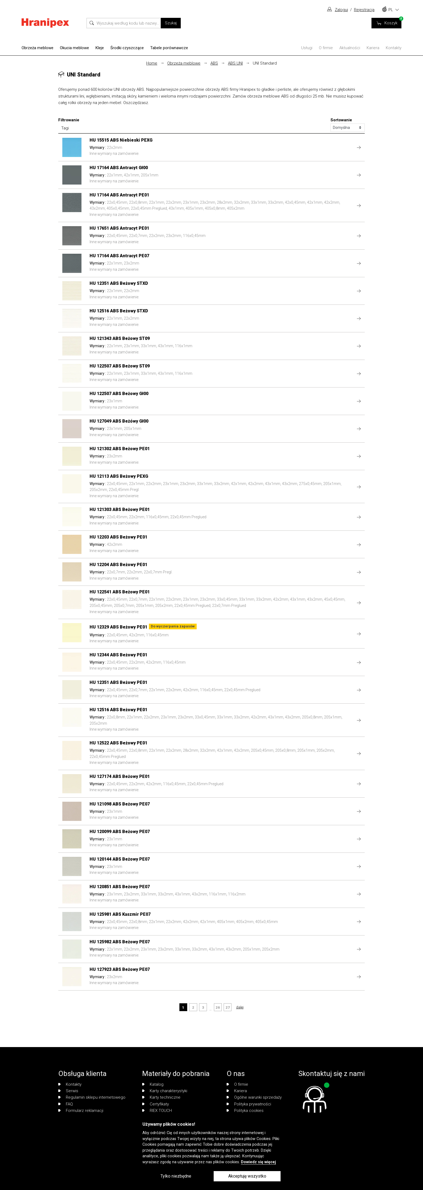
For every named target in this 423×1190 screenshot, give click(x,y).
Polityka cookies (245, 1110)
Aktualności (349, 47)
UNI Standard (265, 63)
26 (218, 1007)
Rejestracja (364, 9)
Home (151, 63)
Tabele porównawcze (169, 47)
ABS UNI (235, 63)
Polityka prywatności (249, 1104)
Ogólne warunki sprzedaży (254, 1097)
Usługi (306, 47)
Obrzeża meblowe (37, 47)
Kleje (99, 47)
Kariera (373, 47)
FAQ (65, 1104)
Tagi (65, 128)
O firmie (326, 47)
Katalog (152, 1084)
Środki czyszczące (127, 47)
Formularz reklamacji (80, 1110)
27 (228, 1007)
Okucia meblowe (74, 47)
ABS (214, 63)
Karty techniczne (161, 1097)
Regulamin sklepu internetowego (91, 1097)
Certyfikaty (155, 1104)
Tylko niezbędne (176, 1176)
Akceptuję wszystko (247, 1176)
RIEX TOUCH (157, 1110)
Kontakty (393, 47)
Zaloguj (341, 9)
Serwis (68, 1090)
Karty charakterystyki (164, 1090)
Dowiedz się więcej (258, 1162)
